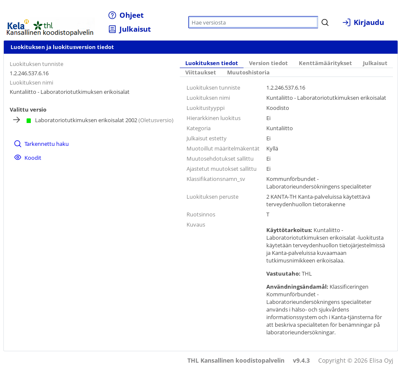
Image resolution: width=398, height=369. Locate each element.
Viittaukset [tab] (200, 72)
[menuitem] (126, 15)
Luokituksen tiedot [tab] (211, 63)
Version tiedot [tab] (268, 63)
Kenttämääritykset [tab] (325, 63)
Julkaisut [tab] (375, 63)
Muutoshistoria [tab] (248, 72)
